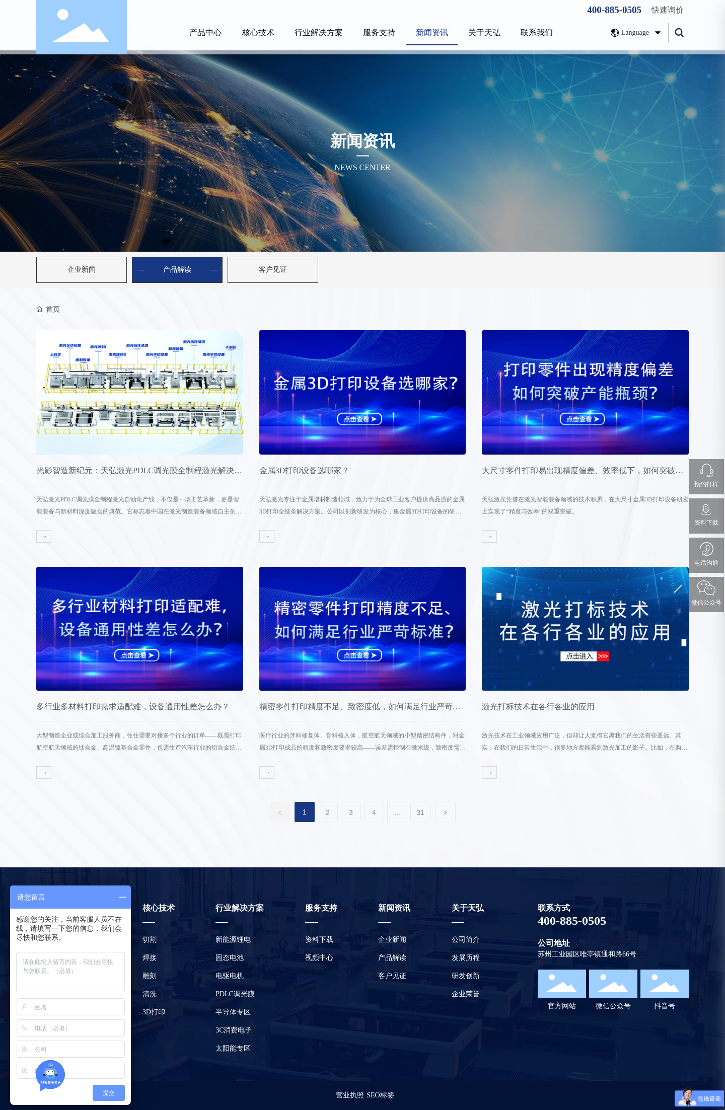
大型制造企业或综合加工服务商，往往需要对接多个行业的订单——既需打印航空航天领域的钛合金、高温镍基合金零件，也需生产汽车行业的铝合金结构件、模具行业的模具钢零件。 (139, 747)
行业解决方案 (319, 32)
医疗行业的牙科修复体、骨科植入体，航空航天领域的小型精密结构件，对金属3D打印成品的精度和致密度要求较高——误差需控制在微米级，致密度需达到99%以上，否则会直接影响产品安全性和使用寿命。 (362, 747)
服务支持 (379, 32)
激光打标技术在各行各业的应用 (538, 706)
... (397, 812)
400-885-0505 (614, 10)
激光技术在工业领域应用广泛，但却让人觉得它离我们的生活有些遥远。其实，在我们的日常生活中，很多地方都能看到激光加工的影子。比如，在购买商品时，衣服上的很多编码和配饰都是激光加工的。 (584, 747)
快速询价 (667, 10)
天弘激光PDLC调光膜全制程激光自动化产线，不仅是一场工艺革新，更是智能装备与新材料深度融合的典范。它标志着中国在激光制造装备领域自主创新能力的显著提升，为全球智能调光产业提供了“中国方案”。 (139, 511)
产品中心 (205, 32)
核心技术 (258, 32)
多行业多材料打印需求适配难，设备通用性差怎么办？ (133, 706)
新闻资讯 (432, 32)
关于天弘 (484, 32)
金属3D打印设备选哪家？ (304, 470)
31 (420, 812)
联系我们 (537, 32)
